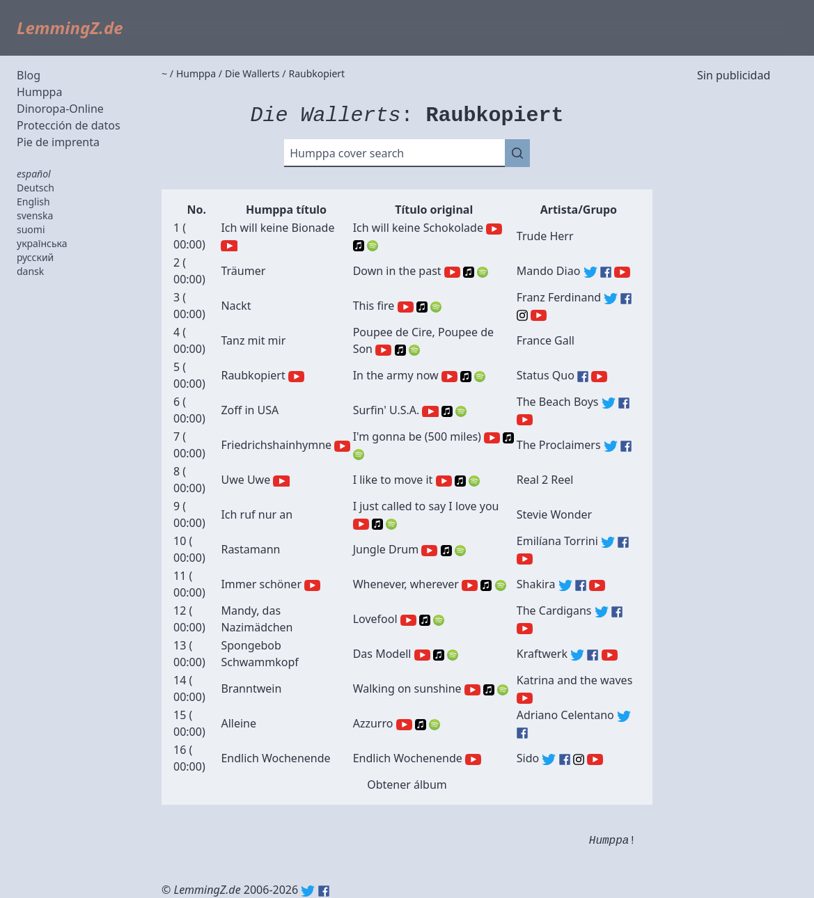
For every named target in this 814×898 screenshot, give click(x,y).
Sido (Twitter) (549, 759)
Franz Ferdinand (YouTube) (539, 315)
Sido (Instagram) (578, 759)
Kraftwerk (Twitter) (577, 655)
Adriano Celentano (565, 715)
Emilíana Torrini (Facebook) (623, 542)
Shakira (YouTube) (597, 585)
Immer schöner (261, 584)
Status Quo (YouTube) (599, 376)
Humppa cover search (347, 153)
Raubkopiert (253, 375)
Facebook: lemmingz (323, 891)
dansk (30, 271)
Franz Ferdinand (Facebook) (626, 298)
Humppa (39, 92)
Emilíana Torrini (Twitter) (608, 542)
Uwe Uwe (245, 479)
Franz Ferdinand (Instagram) (522, 315)
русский (35, 257)
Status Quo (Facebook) (582, 376)
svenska (35, 215)
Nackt (236, 305)
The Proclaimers (559, 444)
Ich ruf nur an (256, 514)
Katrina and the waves (575, 680)
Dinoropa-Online (60, 108)
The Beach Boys (558, 401)
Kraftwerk (542, 653)
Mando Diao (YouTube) (622, 272)
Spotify (372, 245)
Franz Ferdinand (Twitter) (611, 298)
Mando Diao (549, 270)
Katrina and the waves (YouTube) (525, 698)
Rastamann (250, 549)
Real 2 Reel (545, 479)
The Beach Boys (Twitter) (609, 403)
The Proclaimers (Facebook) (626, 446)
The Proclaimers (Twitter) (611, 446)
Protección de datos (68, 125)
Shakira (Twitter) (565, 585)
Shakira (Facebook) (580, 585)
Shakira (536, 584)
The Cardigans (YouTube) (525, 628)
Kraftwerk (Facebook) (592, 655)
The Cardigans (554, 610)
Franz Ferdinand (559, 297)
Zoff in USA (250, 410)
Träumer (243, 270)
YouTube (229, 245)
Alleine (238, 723)
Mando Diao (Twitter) (590, 272)
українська (42, 243)
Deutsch (35, 187)
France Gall (545, 340)
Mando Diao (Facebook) (605, 272)
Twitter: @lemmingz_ (308, 891)
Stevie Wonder (554, 514)
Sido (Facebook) (564, 759)
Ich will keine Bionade (277, 227)
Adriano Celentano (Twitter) (624, 716)
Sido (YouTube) (595, 759)
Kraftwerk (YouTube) (610, 655)
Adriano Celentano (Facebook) (522, 733)
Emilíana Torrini (557, 541)
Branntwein (251, 688)
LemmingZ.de (70, 27)
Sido (528, 758)
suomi (31, 229)
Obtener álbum (407, 784)
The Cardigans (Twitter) (602, 611)
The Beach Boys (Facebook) (623, 403)
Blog (28, 75)
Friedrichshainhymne (276, 444)
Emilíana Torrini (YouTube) (525, 559)
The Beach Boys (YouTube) (525, 419)
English (33, 201)
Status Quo (545, 375)
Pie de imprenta (58, 142)
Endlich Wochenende (275, 758)
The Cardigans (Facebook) (617, 611)
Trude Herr (545, 236)
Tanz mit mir (253, 340)
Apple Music (358, 245)
